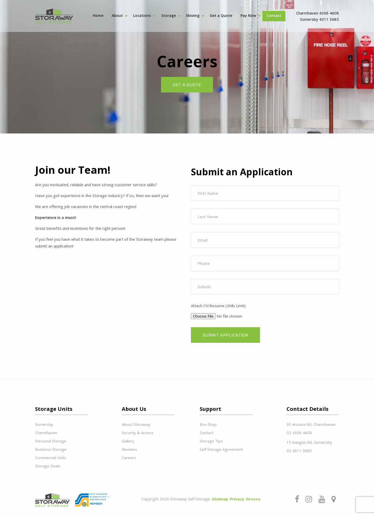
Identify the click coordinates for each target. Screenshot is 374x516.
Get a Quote (221, 15)
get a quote (187, 85)
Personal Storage (50, 441)
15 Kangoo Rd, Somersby (309, 442)
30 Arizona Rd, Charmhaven (311, 424)
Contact (273, 15)
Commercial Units (50, 457)
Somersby (44, 424)
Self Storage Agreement (221, 449)
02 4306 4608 (299, 432)
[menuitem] (98, 16)
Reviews (129, 449)
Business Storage (50, 449)
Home (98, 15)
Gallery (128, 441)
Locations (142, 15)
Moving (192, 15)
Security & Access (137, 432)
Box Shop (208, 424)
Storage (168, 15)
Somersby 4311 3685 (319, 19)
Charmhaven (46, 432)
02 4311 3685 (299, 450)
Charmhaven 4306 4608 (317, 13)
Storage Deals (48, 465)
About (117, 15)
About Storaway (136, 424)
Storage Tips (211, 441)
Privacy (237, 498)
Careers (129, 457)
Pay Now (248, 15)
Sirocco (253, 498)
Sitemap (220, 498)
